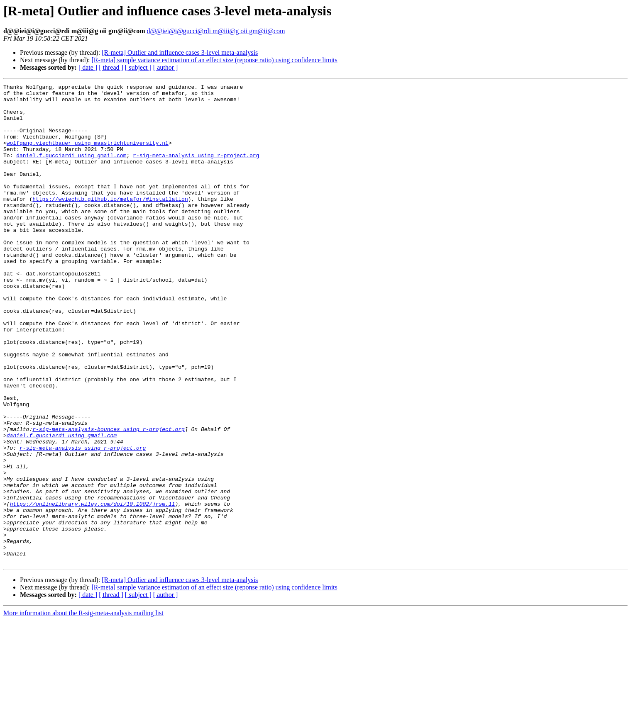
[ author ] (165, 67)
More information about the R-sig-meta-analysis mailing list (83, 708)
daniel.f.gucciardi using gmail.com (71, 170)
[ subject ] (138, 67)
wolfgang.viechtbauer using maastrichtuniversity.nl (88, 155)
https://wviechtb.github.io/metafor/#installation (110, 222)
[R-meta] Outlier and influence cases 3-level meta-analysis (180, 52)
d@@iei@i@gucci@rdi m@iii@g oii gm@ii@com (216, 30)
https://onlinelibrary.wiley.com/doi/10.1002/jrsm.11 (92, 588)
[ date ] (87, 67)
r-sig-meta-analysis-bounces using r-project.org (108, 498)
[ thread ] (111, 67)
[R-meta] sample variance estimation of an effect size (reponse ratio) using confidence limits (214, 59)
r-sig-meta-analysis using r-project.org (196, 170)
